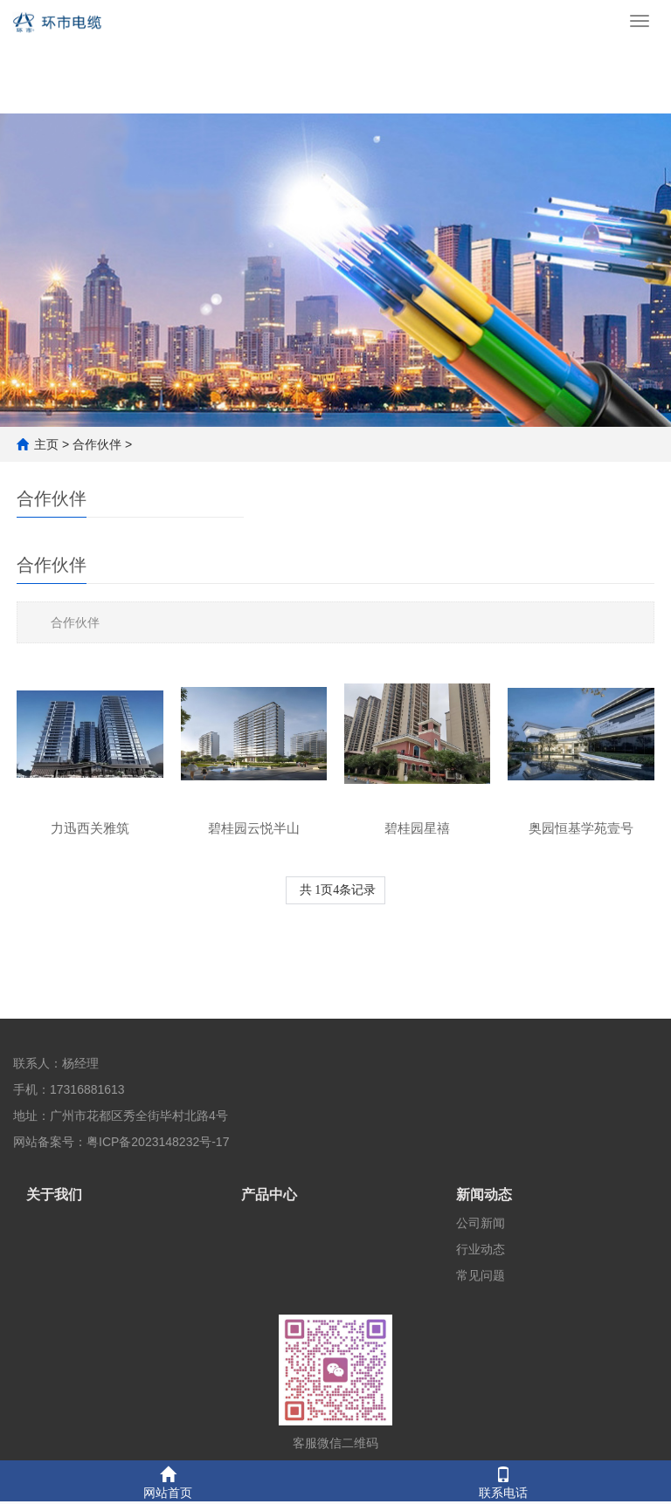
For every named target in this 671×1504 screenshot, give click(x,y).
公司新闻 (480, 1223)
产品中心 (269, 1194)
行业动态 (480, 1249)
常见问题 (480, 1275)
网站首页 (168, 1480)
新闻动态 (484, 1194)
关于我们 (54, 1194)
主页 (46, 444)
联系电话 (503, 1480)
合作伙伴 (97, 444)
